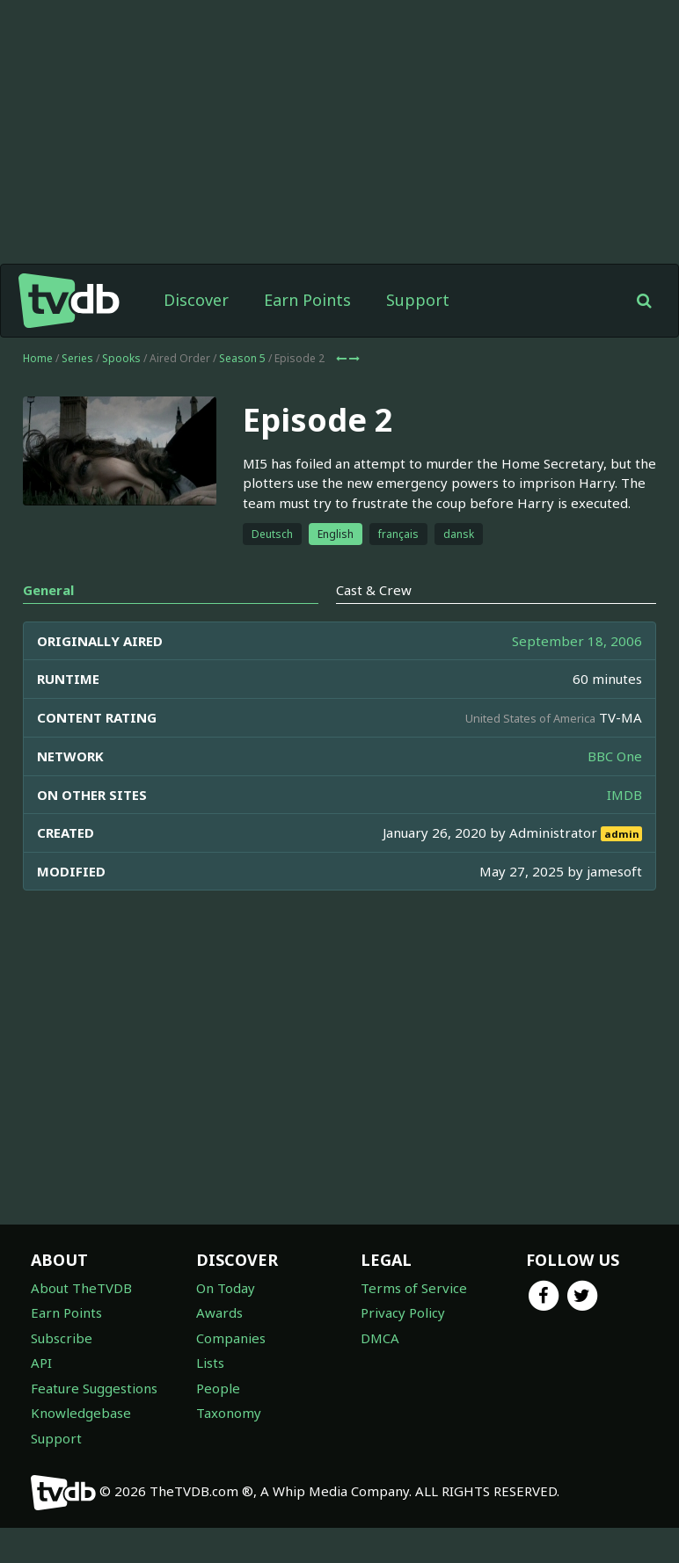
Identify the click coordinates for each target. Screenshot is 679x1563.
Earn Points (307, 299)
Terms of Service (414, 1288)
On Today (225, 1288)
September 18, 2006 (577, 641)
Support (417, 299)
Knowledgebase (81, 1412)
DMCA (380, 1338)
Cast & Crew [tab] (374, 590)
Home (38, 358)
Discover (196, 299)
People (218, 1388)
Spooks (121, 358)
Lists (210, 1362)
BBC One (615, 756)
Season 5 (242, 358)
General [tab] (48, 590)
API (41, 1362)
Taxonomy (228, 1412)
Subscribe (61, 1338)
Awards (219, 1312)
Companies (231, 1338)
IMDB (624, 794)
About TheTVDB (81, 1288)
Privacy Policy (403, 1312)
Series (77, 358)
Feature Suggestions (94, 1388)
